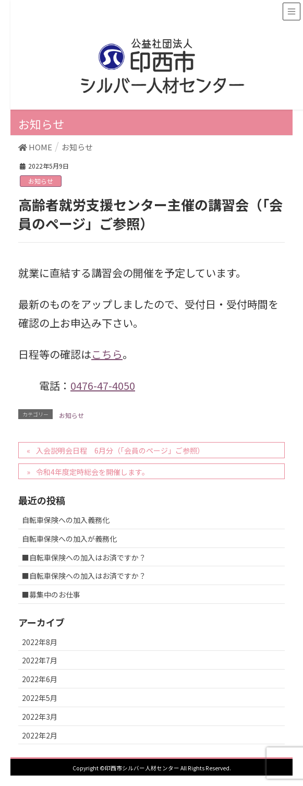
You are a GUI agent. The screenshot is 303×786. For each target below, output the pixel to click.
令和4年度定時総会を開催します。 (92, 472)
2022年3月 (39, 716)
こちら (107, 354)
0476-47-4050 (102, 385)
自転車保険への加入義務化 (66, 520)
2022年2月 (39, 735)
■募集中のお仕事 (51, 594)
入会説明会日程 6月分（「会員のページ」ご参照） (120, 450)
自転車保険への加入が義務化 (69, 538)
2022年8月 (39, 642)
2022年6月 (39, 679)
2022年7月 (39, 660)
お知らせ (40, 180)
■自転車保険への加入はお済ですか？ (84, 557)
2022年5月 (39, 698)
